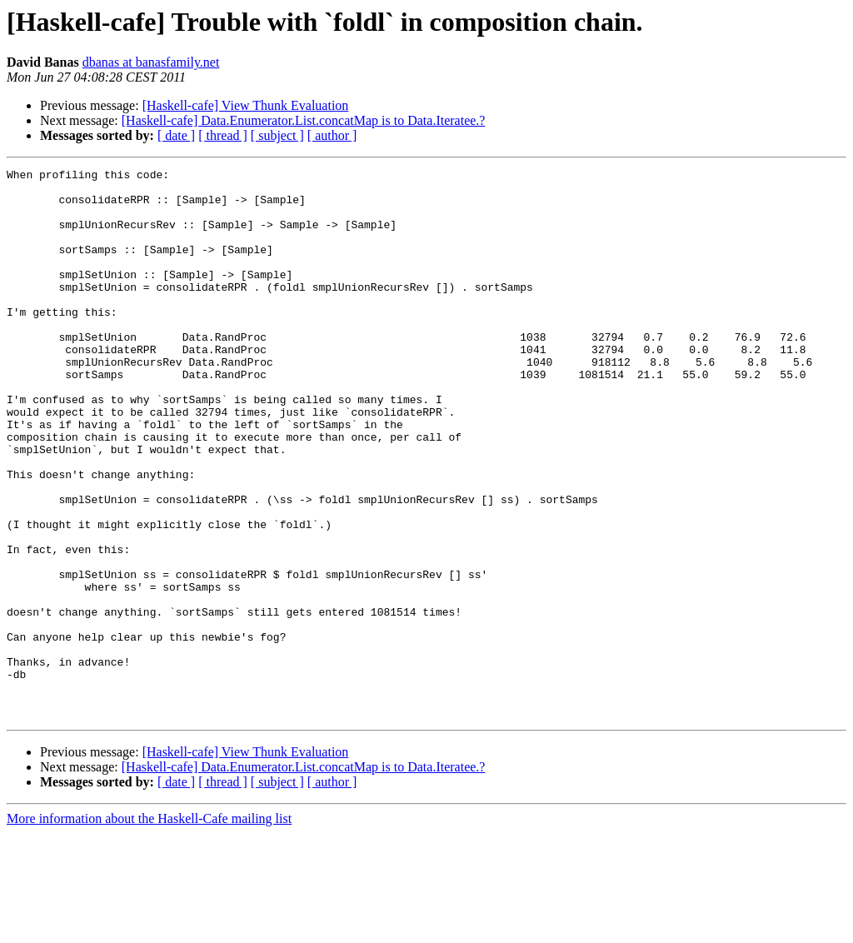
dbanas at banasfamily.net (151, 62)
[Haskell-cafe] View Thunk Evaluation (245, 105)
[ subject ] (277, 135)
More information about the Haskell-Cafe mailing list (149, 928)
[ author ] (332, 135)
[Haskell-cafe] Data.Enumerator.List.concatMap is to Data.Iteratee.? (304, 120)
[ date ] (176, 135)
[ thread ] (222, 135)
